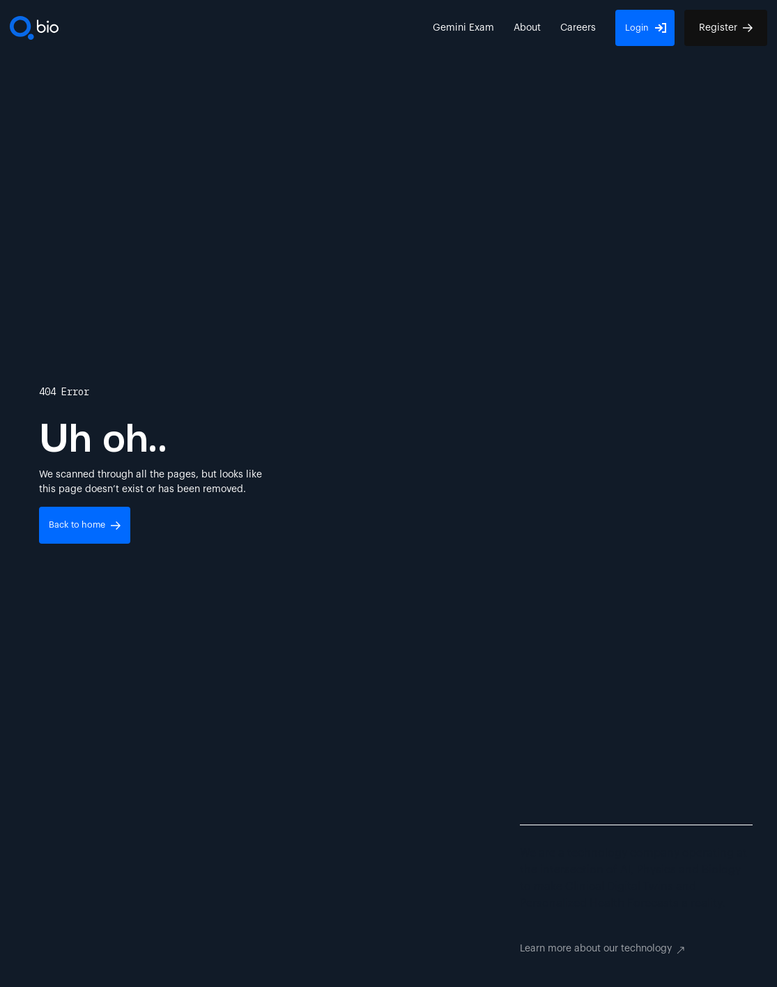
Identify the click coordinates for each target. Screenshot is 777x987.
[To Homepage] (34, 28)
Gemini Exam (463, 28)
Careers (578, 28)
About (527, 28)
